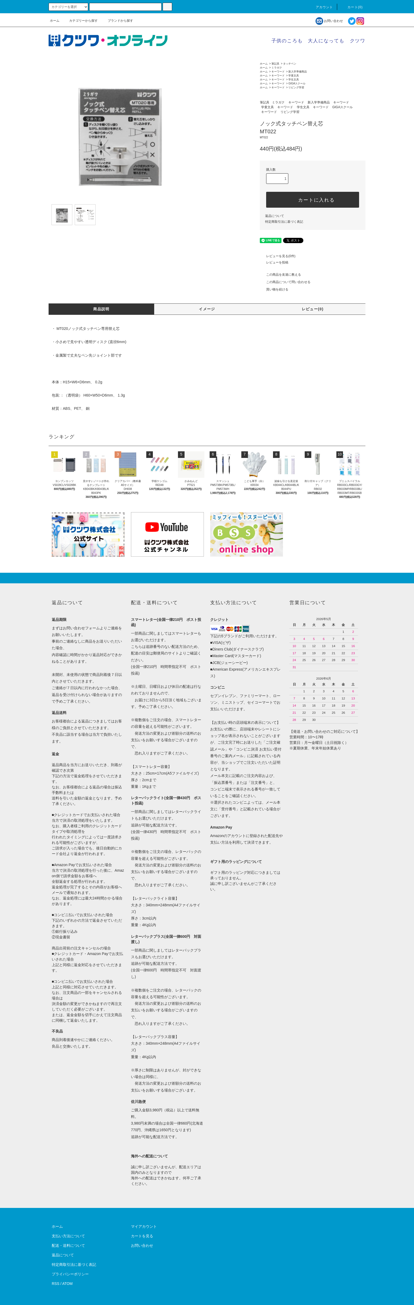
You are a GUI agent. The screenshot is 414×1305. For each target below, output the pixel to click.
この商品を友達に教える (280, 274)
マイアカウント (144, 1226)
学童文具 (293, 75)
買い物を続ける (274, 289)
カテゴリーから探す (80, 20)
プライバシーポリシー (70, 1274)
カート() (352, 7)
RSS (55, 1283)
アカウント (321, 7)
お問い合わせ (329, 21)
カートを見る (142, 1236)
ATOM (67, 1283)
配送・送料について (68, 1245)
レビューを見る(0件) (277, 256)
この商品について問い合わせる (285, 282)
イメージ (207, 309)
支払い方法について (68, 1236)
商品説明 (101, 309)
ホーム (54, 20)
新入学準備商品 (297, 71)
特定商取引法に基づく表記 (284, 222)
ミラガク (276, 67)
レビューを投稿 (274, 262)
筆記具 (275, 63)
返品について (274, 216)
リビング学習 (296, 87)
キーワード (278, 71)
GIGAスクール (296, 83)
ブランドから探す (117, 20)
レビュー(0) (313, 309)
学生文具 (293, 79)
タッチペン (289, 63)
